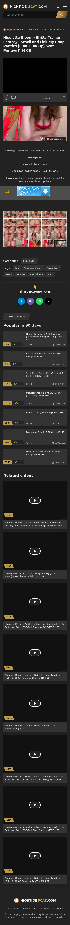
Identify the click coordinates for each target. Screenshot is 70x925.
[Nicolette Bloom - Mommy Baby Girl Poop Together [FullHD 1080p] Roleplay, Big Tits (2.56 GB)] (35, 657)
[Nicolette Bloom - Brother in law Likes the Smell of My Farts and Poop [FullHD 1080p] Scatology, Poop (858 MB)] (35, 759)
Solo (17, 268)
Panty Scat (53, 268)
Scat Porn (14, 908)
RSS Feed (58, 908)
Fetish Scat (35, 29)
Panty (9, 274)
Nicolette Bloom (33, 268)
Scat (50, 274)
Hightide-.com (28, 7)
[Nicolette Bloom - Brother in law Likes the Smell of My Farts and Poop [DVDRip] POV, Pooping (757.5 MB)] (35, 809)
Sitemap (45, 908)
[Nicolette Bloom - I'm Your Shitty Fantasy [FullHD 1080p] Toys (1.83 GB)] (35, 708)
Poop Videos (36, 274)
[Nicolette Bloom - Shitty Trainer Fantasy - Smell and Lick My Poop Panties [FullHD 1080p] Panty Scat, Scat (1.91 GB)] (35, 505)
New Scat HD (30, 908)
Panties (21, 274)
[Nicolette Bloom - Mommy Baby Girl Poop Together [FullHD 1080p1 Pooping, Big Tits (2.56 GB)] (35, 860)
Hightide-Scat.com (16, 29)
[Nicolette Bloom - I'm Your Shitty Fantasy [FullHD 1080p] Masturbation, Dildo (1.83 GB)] (35, 555)
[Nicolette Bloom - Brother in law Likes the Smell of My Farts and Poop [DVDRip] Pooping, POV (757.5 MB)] (35, 606)
